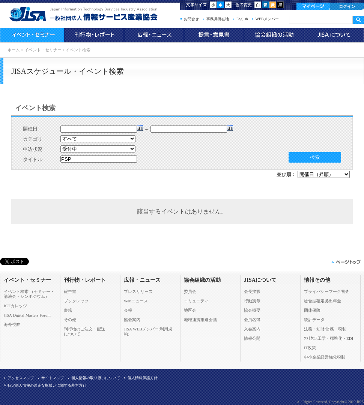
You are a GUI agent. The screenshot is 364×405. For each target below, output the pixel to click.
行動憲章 (252, 301)
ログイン (347, 6)
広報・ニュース (154, 35)
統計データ (314, 319)
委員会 (190, 291)
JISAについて (334, 35)
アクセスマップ (21, 378)
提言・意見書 (214, 35)
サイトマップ (52, 378)
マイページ (313, 6)
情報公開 (252, 338)
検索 (315, 157)
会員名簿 (252, 319)
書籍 (68, 310)
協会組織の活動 (274, 35)
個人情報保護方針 (143, 378)
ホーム (14, 50)
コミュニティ (196, 301)
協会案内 (132, 319)
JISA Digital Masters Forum (27, 315)
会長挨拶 (252, 291)
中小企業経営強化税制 (324, 357)
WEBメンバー (267, 19)
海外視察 (12, 324)
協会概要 (252, 310)
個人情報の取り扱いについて (95, 378)
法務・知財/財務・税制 (325, 329)
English (242, 19)
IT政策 (310, 347)
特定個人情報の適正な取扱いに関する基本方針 (47, 385)
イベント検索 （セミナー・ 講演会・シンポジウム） (29, 294)
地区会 (190, 310)
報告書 (70, 291)
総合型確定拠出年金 (322, 301)
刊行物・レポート (94, 35)
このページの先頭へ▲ (345, 262)
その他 (70, 319)
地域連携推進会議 (200, 319)
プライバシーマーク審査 (326, 291)
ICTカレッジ (15, 305)
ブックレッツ (76, 301)
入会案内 (252, 329)
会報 (128, 310)
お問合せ (191, 19)
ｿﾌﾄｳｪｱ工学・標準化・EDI (328, 338)
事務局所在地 (217, 19)
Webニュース (136, 301)
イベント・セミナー (32, 35)
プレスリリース (138, 291)
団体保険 (312, 310)
